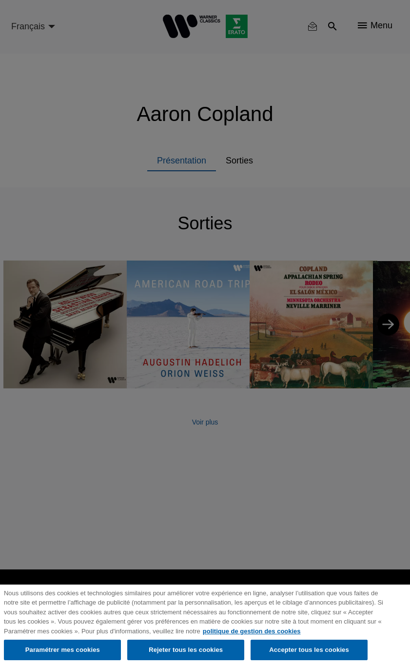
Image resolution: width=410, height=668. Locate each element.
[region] (205, 626)
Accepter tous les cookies (309, 649)
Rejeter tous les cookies (186, 649)
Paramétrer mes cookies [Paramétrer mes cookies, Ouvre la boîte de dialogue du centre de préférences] (62, 649)
